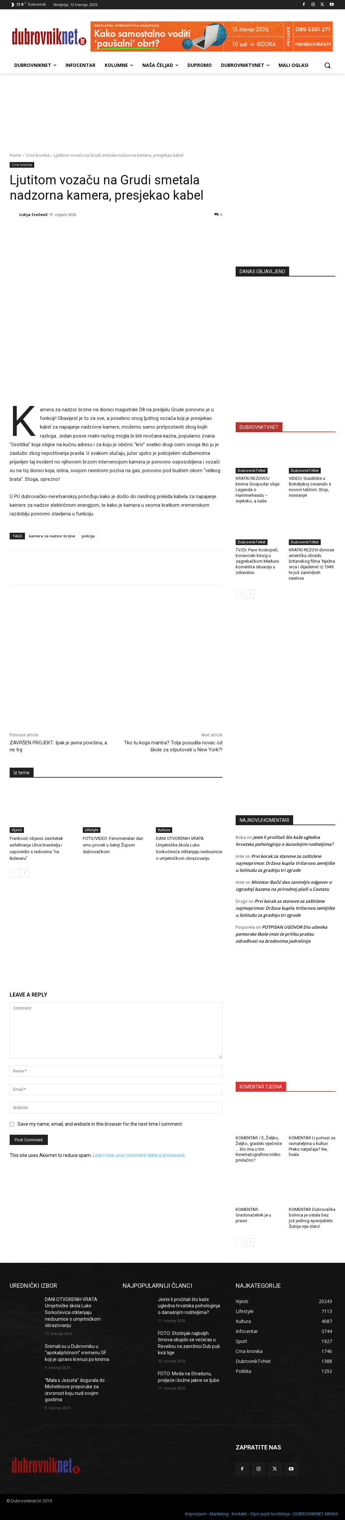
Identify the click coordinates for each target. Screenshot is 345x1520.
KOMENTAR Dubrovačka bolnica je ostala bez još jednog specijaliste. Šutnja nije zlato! (312, 1218)
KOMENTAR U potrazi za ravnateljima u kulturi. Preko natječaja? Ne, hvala (312, 1146)
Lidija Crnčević (33, 214)
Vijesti (17, 830)
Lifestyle (91, 830)
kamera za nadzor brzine (52, 535)
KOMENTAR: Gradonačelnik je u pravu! (253, 1215)
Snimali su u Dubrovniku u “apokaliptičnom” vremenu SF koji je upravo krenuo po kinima (77, 1353)
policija (88, 535)
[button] (327, 65)
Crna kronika (38, 155)
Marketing (219, 1514)
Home (15, 155)
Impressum (195, 1514)
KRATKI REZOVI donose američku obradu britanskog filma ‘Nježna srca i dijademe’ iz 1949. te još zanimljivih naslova (312, 563)
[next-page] (24, 872)
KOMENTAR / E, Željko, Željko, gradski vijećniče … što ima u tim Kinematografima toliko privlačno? (259, 1149)
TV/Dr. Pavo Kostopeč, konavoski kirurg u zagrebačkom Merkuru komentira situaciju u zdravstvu (257, 561)
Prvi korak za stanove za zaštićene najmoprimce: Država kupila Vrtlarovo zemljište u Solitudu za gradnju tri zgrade (285, 863)
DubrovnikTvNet (252, 470)
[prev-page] (14, 872)
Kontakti (239, 1514)
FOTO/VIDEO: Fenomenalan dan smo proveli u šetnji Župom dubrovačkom (113, 845)
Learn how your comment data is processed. (139, 1155)
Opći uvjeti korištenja (270, 1514)
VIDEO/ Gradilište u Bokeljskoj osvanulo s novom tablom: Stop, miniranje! (310, 487)
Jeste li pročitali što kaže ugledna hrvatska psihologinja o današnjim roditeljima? (189, 1306)
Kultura (164, 830)
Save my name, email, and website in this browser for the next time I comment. (100, 1124)
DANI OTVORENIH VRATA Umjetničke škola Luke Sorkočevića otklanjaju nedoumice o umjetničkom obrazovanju (73, 1312)
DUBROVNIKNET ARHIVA (315, 1514)
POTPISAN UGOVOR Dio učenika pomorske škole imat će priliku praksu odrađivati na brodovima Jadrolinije (281, 934)
